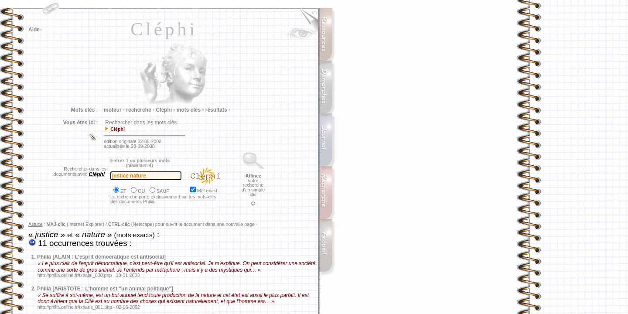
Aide (34, 30)
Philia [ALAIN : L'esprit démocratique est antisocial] (101, 257)
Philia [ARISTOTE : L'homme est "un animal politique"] (105, 289)
